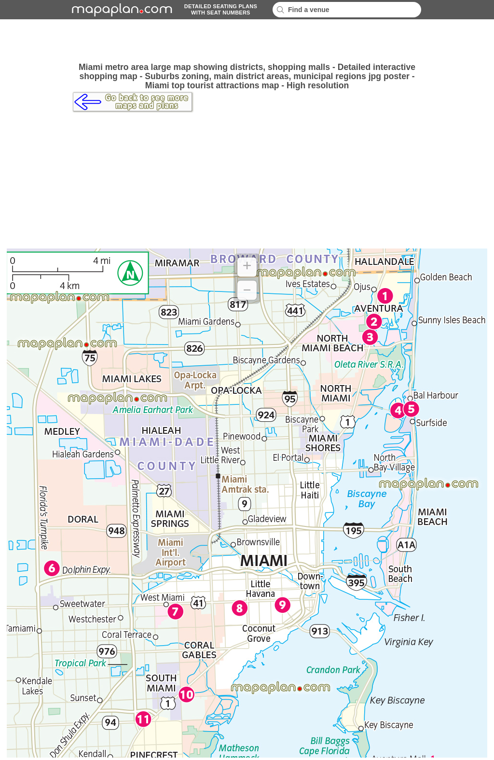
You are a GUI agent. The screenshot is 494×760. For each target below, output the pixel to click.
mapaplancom (120, 9)
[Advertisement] (247, 41)
